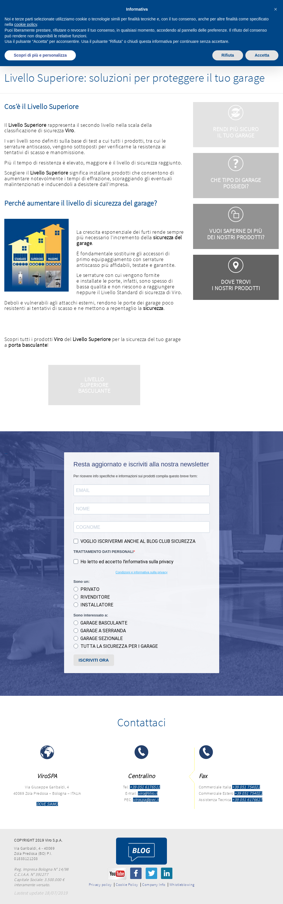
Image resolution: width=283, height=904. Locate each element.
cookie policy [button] (25, 24)
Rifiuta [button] (228, 55)
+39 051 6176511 (145, 787)
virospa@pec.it (146, 800)
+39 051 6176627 (247, 800)
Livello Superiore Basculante (94, 385)
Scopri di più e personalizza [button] (40, 55)
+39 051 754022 (246, 787)
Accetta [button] (262, 55)
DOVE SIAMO (47, 804)
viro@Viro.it (147, 793)
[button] (275, 9)
